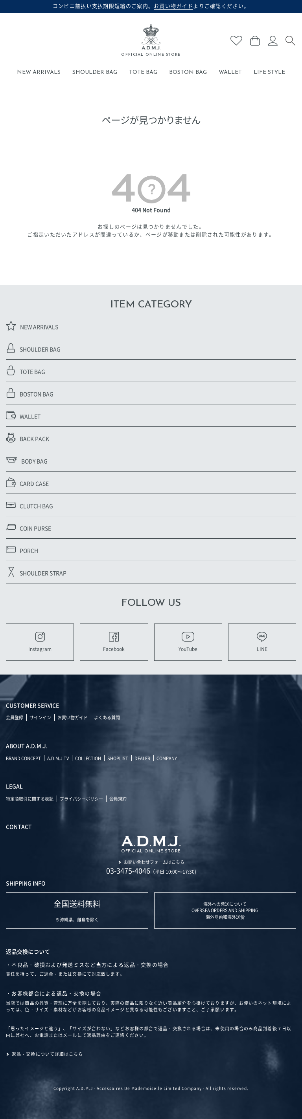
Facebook (114, 642)
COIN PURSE (28, 527)
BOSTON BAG (188, 72)
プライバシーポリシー (81, 798)
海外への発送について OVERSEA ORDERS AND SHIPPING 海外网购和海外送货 (225, 910)
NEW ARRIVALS (39, 72)
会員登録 (14, 717)
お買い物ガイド (72, 717)
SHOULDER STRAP (36, 572)
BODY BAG (27, 460)
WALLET (230, 72)
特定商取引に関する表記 (29, 798)
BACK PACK (27, 437)
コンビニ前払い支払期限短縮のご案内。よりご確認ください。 (151, 6)
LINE (262, 642)
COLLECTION (88, 758)
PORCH (22, 549)
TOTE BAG (143, 72)
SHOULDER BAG (94, 72)
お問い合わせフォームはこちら (154, 862)
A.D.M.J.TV (58, 758)
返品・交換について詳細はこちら (47, 1054)
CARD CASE (27, 482)
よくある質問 (107, 717)
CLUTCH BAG (29, 505)
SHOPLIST (117, 758)
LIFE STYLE (269, 72)
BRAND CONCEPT (23, 758)
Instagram (40, 642)
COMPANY (167, 758)
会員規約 (118, 798)
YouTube (188, 642)
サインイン (40, 717)
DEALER (142, 758)
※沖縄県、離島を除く (77, 910)
